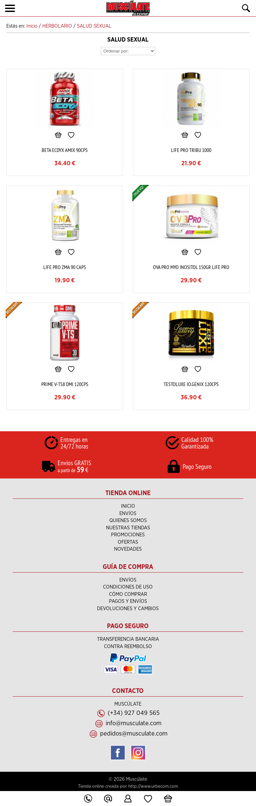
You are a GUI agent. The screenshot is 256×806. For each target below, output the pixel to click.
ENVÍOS (127, 513)
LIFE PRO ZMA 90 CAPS (64, 267)
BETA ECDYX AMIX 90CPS (65, 150)
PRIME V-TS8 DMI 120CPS (64, 384)
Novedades (128, 549)
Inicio (128, 506)
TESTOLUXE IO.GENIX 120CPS (191, 384)
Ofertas (128, 542)
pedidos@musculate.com (134, 734)
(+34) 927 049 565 (134, 713)
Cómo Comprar (128, 594)
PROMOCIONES (128, 534)
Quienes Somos (128, 520)
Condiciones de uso (128, 587)
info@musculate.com (134, 723)
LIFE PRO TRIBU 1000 (191, 150)
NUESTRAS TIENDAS (128, 527)
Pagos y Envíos (128, 601)
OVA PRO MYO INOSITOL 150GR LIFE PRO (191, 267)
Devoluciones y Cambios (128, 608)
